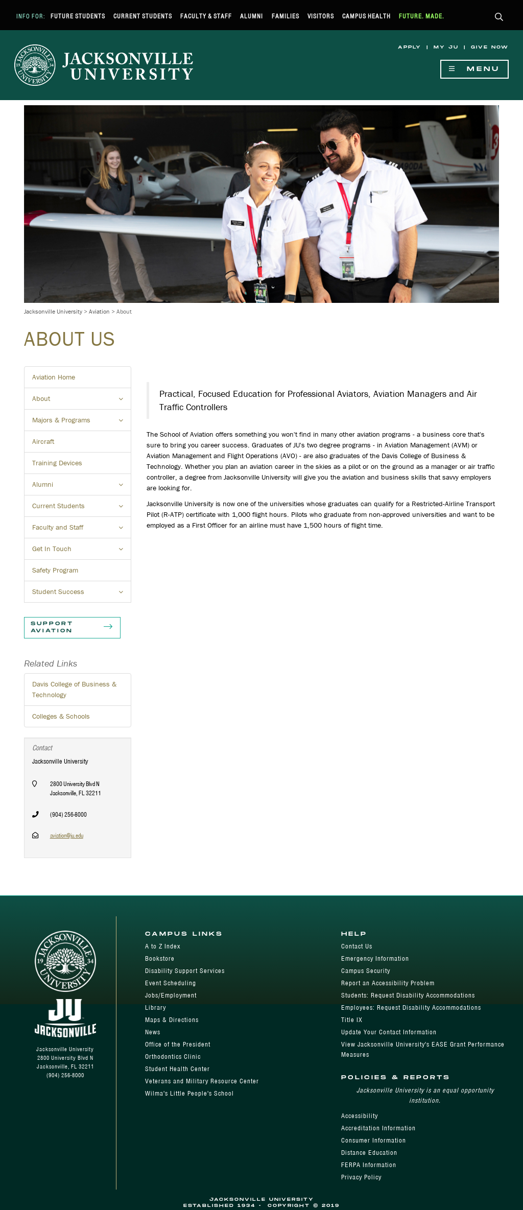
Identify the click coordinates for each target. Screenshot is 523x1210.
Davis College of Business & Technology (74, 689)
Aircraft (43, 441)
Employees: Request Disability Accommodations (411, 1007)
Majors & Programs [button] (81, 423)
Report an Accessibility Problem (388, 983)
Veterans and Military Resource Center (202, 1081)
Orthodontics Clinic (173, 1056)
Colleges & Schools (61, 716)
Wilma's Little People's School (189, 1093)
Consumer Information (373, 1140)
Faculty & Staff (206, 16)
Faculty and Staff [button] (81, 530)
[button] (499, 18)
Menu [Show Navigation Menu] (474, 69)
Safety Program (55, 570)
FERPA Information (368, 1164)
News (152, 1032)
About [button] (81, 401)
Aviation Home (53, 377)
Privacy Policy (361, 1177)
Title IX (352, 1019)
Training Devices (57, 462)
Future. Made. (421, 16)
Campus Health (366, 16)
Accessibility (359, 1115)
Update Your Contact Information (389, 1032)
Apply (409, 47)
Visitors (320, 16)
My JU (446, 47)
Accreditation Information (378, 1128)
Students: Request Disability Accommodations (408, 995)
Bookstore (160, 958)
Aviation (99, 311)
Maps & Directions (172, 1019)
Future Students (78, 16)
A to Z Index (162, 946)
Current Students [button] (81, 509)
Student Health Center (177, 1068)
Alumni (251, 16)
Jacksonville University (53, 311)
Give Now (490, 47)
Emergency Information (375, 958)
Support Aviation (72, 628)
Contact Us (356, 946)
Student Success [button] (81, 594)
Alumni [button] (81, 487)
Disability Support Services (185, 970)
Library (155, 1007)
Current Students (142, 16)
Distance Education (369, 1152)
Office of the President (177, 1044)
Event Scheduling (170, 983)
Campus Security (365, 970)
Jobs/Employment (171, 995)
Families (285, 16)
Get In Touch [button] (81, 551)
